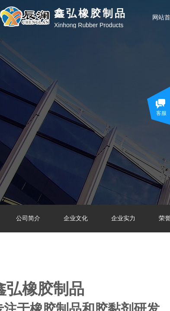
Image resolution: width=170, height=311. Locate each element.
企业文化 (76, 218)
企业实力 (123, 218)
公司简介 (28, 218)
